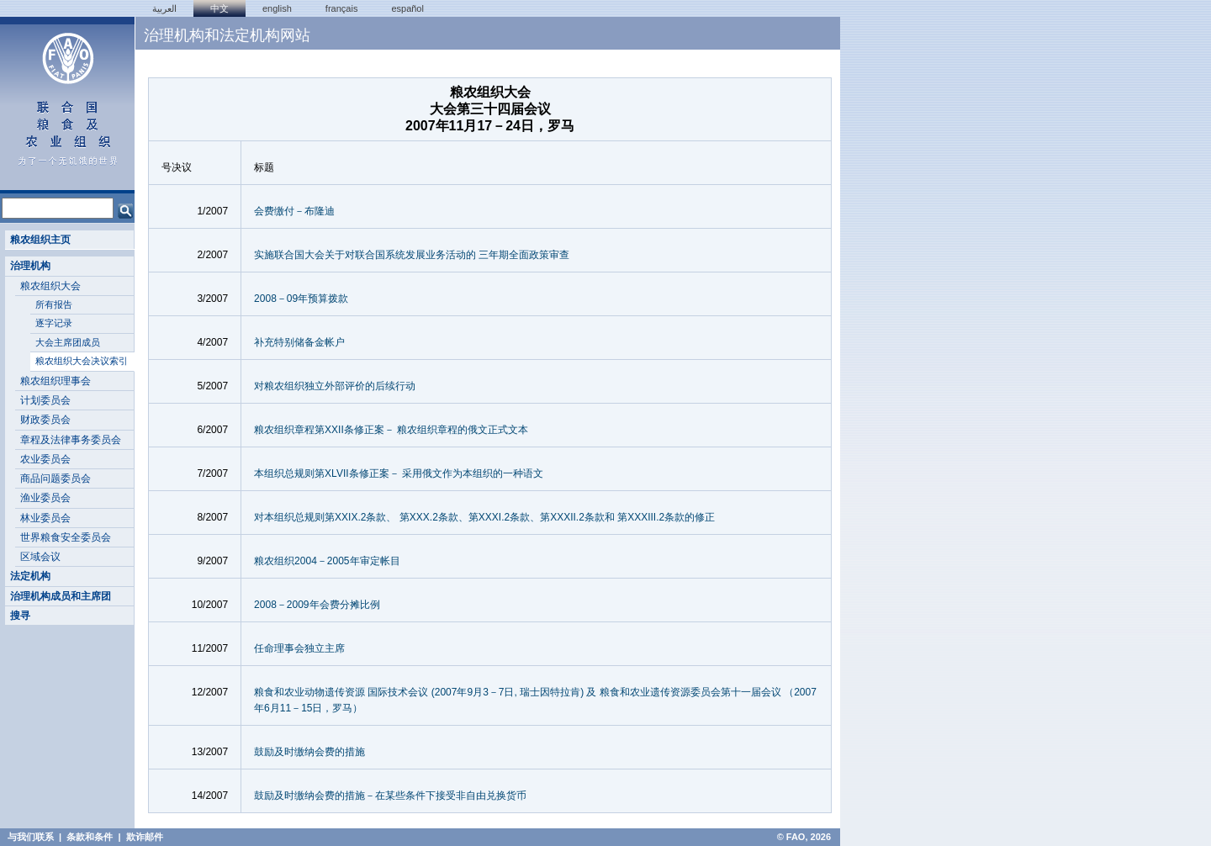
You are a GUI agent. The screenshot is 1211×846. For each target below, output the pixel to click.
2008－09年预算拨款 (301, 298)
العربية (164, 8)
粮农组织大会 (50, 286)
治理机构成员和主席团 (60, 596)
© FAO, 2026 (804, 837)
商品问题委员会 (55, 478)
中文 (219, 8)
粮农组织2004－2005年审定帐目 (326, 561)
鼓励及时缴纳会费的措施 (309, 752)
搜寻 (20, 615)
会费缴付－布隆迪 (294, 211)
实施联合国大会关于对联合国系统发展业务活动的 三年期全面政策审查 (411, 255)
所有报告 (53, 304)
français (341, 8)
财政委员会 (45, 420)
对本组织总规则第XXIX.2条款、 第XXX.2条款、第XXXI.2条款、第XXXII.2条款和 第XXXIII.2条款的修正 (484, 517)
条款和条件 (89, 837)
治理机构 (30, 266)
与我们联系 (31, 837)
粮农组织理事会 (55, 381)
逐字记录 (53, 323)
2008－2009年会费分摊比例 (316, 605)
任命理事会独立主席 (299, 648)
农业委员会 (45, 459)
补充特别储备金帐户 (299, 342)
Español (407, 8)
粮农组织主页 (40, 240)
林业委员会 (45, 518)
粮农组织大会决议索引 (81, 361)
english (277, 8)
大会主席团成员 (67, 342)
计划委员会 (45, 400)
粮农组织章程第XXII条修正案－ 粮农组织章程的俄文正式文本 (391, 430)
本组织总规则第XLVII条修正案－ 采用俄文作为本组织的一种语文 (398, 473)
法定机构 (30, 576)
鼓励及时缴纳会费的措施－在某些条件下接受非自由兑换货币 (390, 795)
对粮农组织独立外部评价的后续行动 (334, 386)
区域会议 (40, 557)
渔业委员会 (45, 498)
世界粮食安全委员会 (65, 537)
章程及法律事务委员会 (70, 440)
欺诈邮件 (144, 837)
